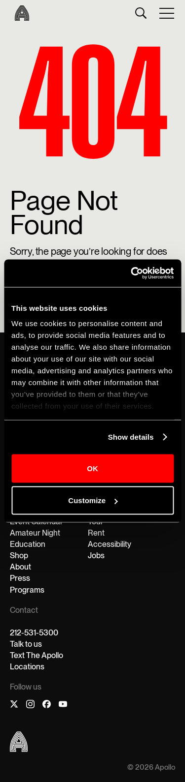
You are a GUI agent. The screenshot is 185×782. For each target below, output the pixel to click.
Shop (19, 555)
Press (20, 578)
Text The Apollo (36, 655)
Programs (27, 590)
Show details (131, 437)
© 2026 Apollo (151, 767)
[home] (19, 13)
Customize (92, 500)
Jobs (96, 555)
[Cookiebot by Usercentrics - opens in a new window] (132, 273)
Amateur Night (35, 533)
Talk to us (26, 644)
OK (92, 468)
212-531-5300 (34, 632)
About (20, 566)
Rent (96, 533)
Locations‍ (27, 666)
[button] (167, 13)
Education (27, 544)
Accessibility (109, 544)
